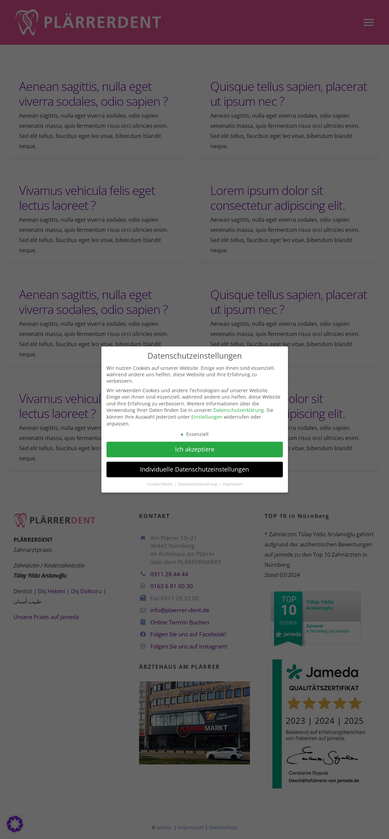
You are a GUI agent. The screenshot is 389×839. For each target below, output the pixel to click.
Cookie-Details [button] (160, 482)
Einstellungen (206, 416)
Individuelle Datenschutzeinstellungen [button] (194, 468)
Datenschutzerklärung (238, 409)
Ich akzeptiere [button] (194, 448)
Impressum (232, 482)
